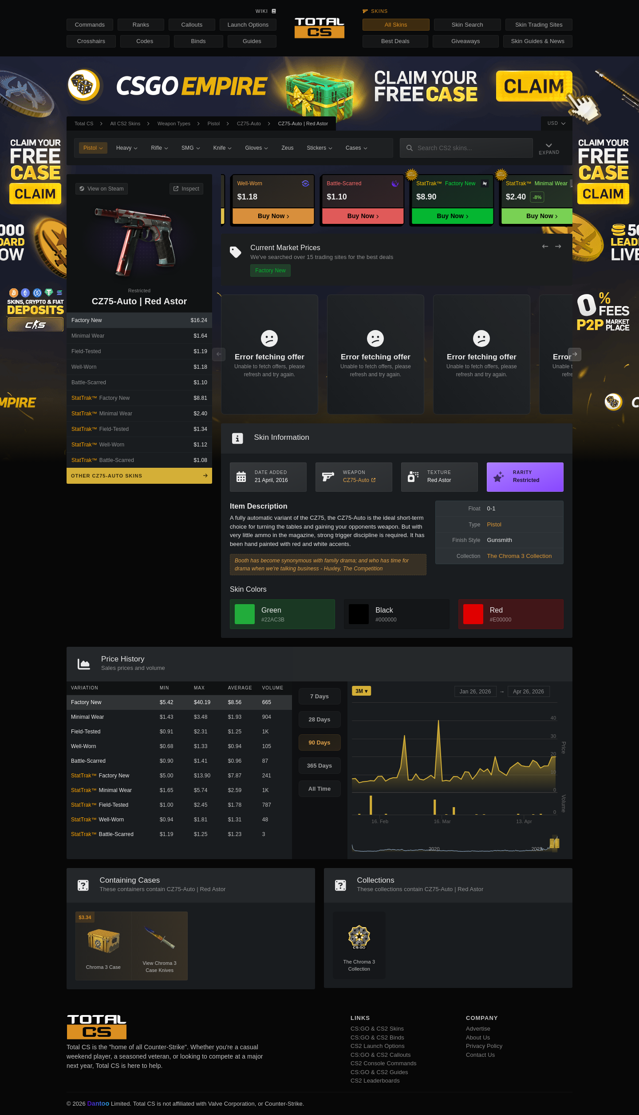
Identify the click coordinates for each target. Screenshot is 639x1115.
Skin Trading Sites (539, 24)
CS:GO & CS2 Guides (379, 1072)
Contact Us (480, 1054)
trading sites (331, 257)
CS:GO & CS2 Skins (377, 1028)
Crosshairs (91, 41)
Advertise (478, 1028)
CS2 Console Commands (384, 1063)
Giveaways (465, 41)
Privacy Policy (484, 1046)
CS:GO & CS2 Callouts (381, 1054)
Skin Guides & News (537, 41)
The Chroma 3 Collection (519, 556)
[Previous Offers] (545, 247)
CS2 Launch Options (378, 1046)
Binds (198, 41)
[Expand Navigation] (551, 148)
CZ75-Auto (249, 123)
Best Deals (395, 41)
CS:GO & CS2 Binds (377, 1037)
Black (384, 610)
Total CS (84, 123)
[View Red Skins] (473, 614)
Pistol (214, 123)
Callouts (191, 24)
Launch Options (248, 24)
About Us (478, 1037)
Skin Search (467, 24)
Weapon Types (174, 123)
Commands (90, 24)
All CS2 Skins (125, 123)
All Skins (396, 24)
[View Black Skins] (359, 614)
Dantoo (98, 1103)
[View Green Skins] (245, 614)
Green (271, 610)
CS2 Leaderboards (375, 1080)
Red (496, 610)
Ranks (141, 24)
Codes (144, 41)
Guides (252, 41)
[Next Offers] (558, 247)
